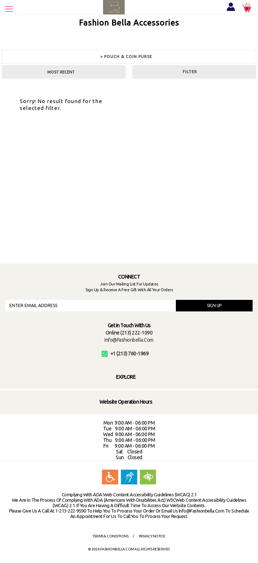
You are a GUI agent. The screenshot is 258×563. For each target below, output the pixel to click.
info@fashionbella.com (129, 340)
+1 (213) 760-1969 (125, 353)
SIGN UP (214, 305)
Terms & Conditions (110, 536)
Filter (190, 72)
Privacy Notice (152, 536)
